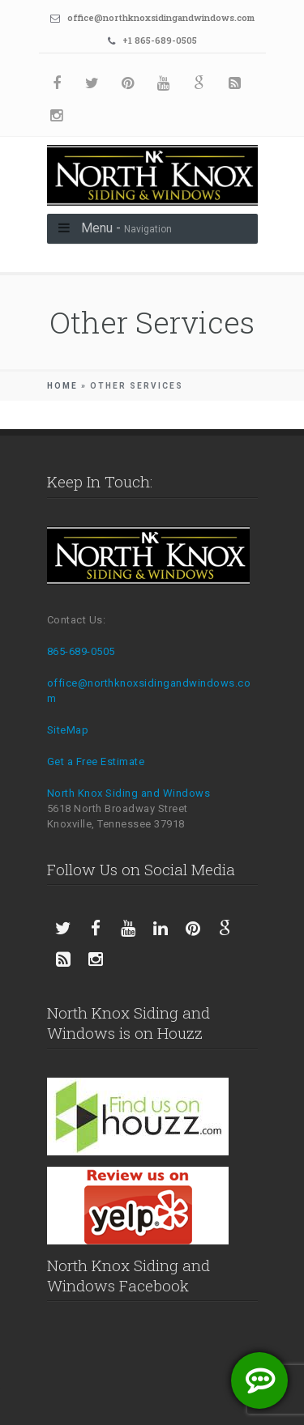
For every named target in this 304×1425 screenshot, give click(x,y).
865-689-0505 (81, 651)
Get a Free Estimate (96, 761)
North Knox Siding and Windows (129, 793)
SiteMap (68, 730)
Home (62, 385)
